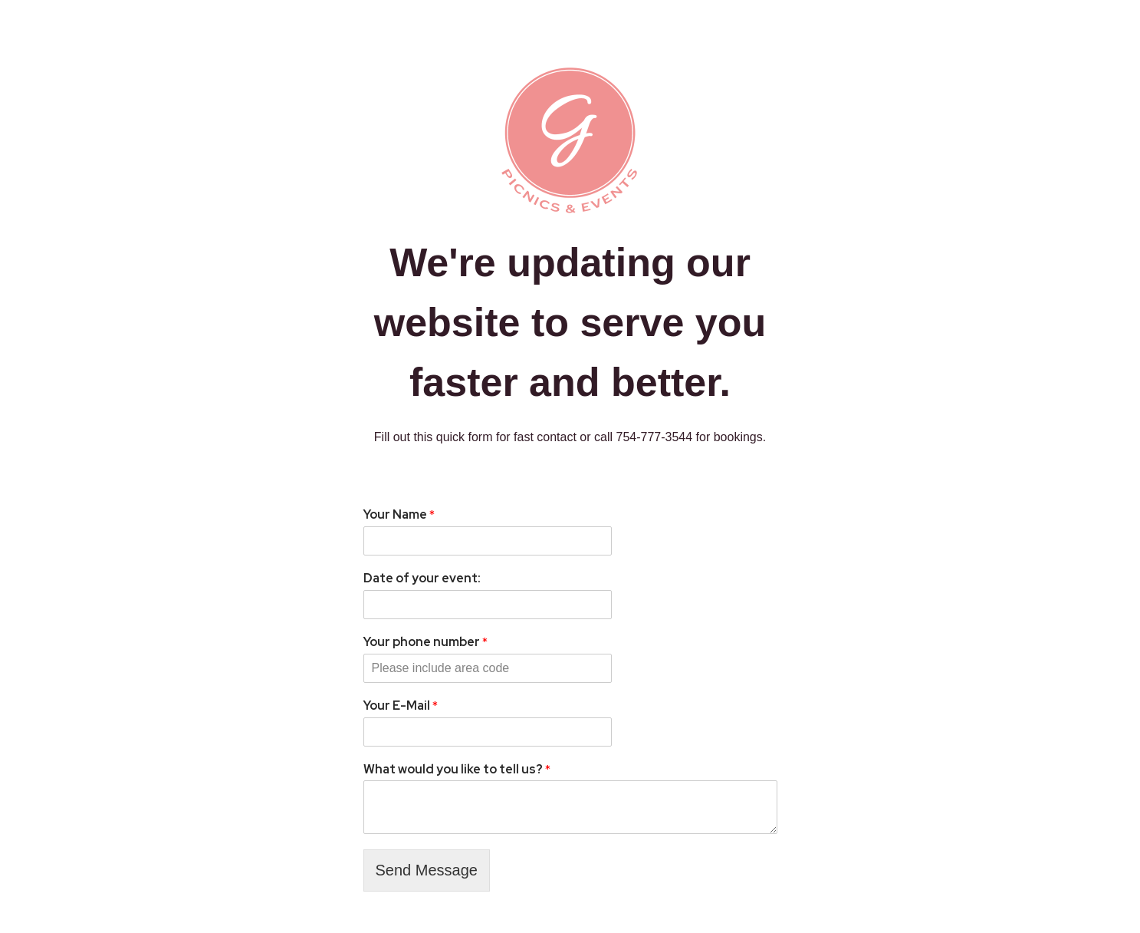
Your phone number (425, 642)
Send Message (427, 870)
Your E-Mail (400, 706)
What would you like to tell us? (456, 769)
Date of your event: (422, 578)
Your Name (399, 515)
